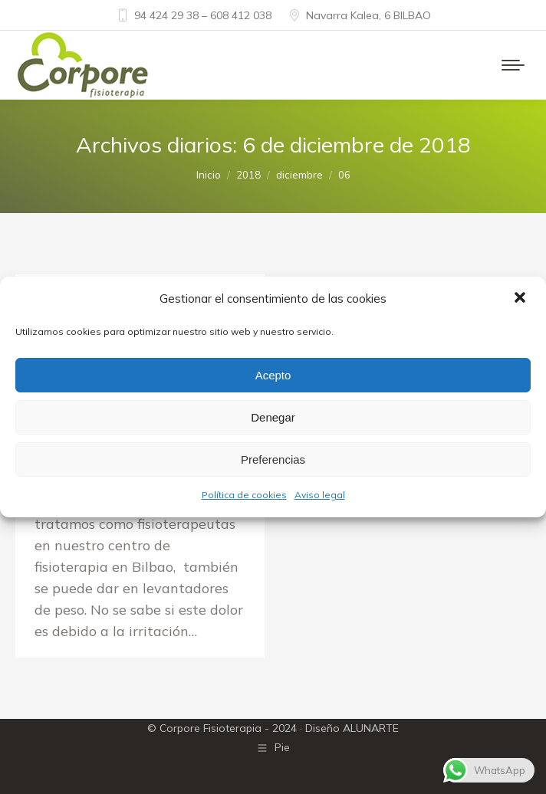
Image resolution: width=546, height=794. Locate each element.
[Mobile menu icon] (513, 65)
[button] (521, 299)
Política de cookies (244, 494)
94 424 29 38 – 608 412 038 (193, 15)
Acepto (273, 375)
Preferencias (273, 459)
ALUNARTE (371, 728)
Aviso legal (319, 494)
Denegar (273, 417)
